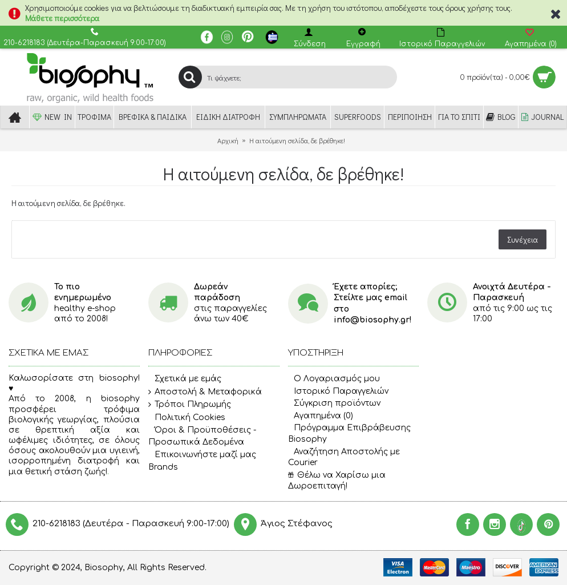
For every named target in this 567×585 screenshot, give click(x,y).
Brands (163, 467)
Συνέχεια (522, 239)
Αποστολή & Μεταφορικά (205, 392)
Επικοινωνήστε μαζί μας (202, 454)
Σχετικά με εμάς (184, 379)
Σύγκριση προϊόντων (334, 403)
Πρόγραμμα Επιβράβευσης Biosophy (349, 433)
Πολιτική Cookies (186, 417)
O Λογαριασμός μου (334, 378)
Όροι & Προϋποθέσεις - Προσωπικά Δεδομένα (202, 436)
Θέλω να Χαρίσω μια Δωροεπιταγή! (337, 481)
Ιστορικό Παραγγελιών (338, 391)
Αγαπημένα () (320, 415)
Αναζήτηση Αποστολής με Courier (344, 457)
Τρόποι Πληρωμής (189, 404)
